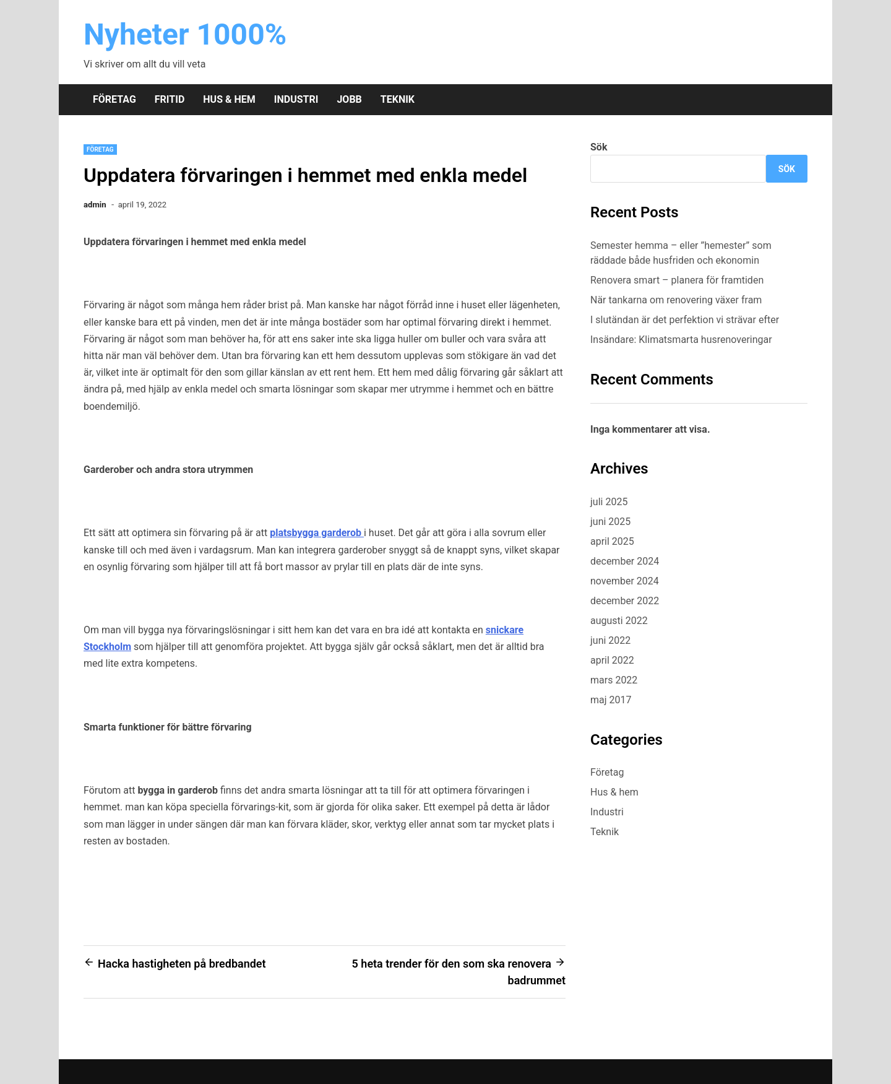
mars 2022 (613, 680)
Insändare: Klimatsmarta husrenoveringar (681, 339)
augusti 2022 (619, 621)
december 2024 (624, 561)
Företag (114, 99)
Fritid (169, 99)
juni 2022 (610, 640)
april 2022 (612, 660)
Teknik (398, 99)
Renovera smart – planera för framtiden (677, 280)
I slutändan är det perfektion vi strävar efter (685, 320)
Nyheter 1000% (185, 34)
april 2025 (612, 541)
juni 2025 (610, 521)
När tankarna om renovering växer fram (676, 300)
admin (95, 204)
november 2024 (624, 581)
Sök (598, 147)
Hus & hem (229, 99)
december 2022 (624, 601)
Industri (296, 99)
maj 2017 (611, 700)
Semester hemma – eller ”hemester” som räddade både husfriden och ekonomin (681, 253)
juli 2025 (608, 502)
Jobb (349, 99)
